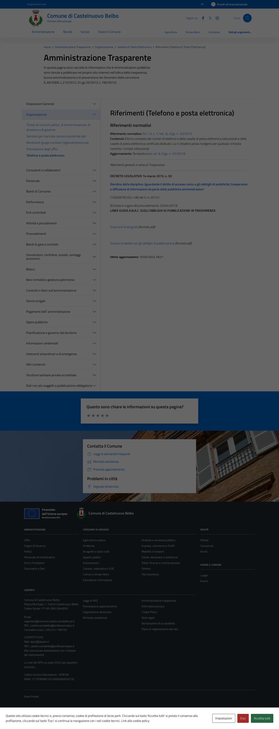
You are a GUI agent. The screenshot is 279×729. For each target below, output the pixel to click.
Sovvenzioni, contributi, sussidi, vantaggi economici (53, 256)
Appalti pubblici (92, 557)
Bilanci (30, 269)
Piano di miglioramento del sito (160, 629)
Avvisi (203, 551)
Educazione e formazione (97, 580)
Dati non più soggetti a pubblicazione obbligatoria (59, 385)
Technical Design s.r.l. (48, 719)
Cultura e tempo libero (96, 574)
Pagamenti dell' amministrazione (48, 311)
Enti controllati (36, 212)
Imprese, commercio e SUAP (158, 546)
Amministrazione (43, 31)
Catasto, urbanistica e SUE (98, 568)
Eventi (204, 581)
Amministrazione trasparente (159, 600)
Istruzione (214, 32)
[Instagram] (215, 18)
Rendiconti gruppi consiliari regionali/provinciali (57, 142)
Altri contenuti (35, 364)
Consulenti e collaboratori (43, 170)
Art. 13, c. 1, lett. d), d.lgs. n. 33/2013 (167, 133)
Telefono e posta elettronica (45, 155)
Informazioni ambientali (42, 343)
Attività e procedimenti (41, 223)
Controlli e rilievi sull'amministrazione (51, 290)
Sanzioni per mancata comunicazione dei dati (56, 136)
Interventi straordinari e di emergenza (51, 354)
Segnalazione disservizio (97, 612)
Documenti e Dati (34, 568)
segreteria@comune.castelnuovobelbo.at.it (49, 621)
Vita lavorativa (150, 574)
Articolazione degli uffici (42, 149)
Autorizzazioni (91, 563)
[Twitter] (208, 18)
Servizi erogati (35, 301)
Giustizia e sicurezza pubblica (158, 540)
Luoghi (204, 575)
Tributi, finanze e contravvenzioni (161, 563)
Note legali (148, 618)
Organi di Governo (34, 546)
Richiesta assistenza (95, 618)
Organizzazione (36, 114)
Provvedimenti (36, 233)
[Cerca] (247, 18)
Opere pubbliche (37, 322)
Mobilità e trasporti (153, 551)
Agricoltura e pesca (94, 540)
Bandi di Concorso (38, 191)
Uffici (27, 540)
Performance (35, 202)
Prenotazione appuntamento (100, 606)
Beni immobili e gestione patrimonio (50, 279)
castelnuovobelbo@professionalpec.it (52, 625)
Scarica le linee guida (124, 226)
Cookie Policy (149, 612)
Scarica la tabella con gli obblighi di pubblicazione (142, 243)
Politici (28, 551)
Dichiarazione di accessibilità (158, 623)
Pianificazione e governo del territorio (51, 332)
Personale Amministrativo (39, 557)
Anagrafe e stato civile (96, 551)
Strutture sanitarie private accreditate (51, 375)
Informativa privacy (153, 606)
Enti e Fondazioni (34, 563)
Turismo (146, 568)
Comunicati (207, 546)
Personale (33, 180)
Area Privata (31, 696)
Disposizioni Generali (40, 103)
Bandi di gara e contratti (42, 244)
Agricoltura (171, 32)
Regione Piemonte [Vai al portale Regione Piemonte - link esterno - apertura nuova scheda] (36, 4)
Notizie (204, 540)
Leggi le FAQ (90, 600)
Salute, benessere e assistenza (160, 557)
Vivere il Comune (109, 31)
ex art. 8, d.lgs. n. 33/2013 (166, 153)
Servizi (85, 31)
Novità (67, 31)
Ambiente (88, 546)
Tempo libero (192, 32)
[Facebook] (201, 18)
